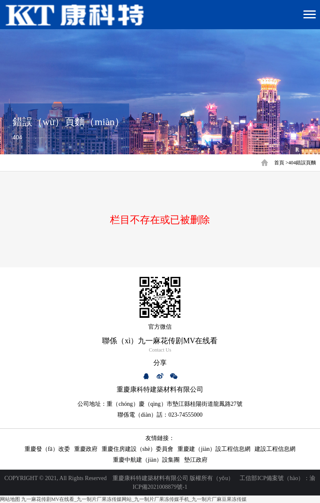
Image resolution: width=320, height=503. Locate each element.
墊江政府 (196, 460)
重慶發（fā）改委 (47, 449)
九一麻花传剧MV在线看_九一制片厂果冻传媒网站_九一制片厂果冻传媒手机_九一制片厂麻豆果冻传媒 (134, 499)
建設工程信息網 (275, 449)
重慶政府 (86, 449)
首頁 (279, 163)
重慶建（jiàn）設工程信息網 (214, 449)
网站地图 (10, 499)
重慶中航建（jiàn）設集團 (146, 460)
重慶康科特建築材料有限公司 (150, 478)
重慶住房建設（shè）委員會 (138, 449)
